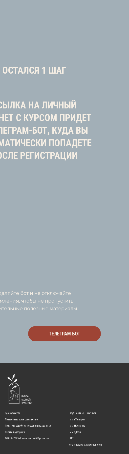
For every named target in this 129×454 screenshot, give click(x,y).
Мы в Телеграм (77, 419)
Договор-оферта (13, 413)
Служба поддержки (15, 432)
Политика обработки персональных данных (28, 425)
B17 (71, 438)
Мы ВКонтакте (77, 425)
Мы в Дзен (75, 432)
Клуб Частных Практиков (82, 413)
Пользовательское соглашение (21, 419)
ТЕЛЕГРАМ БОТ (64, 334)
